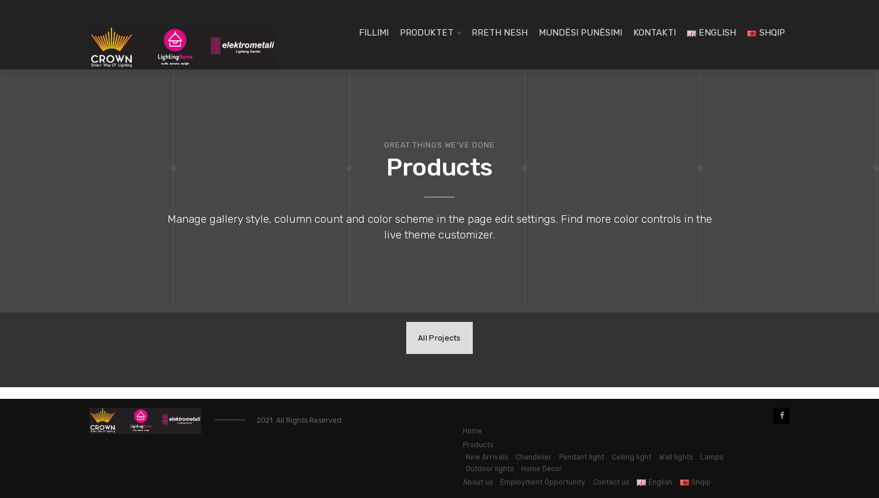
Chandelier (533, 457)
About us (478, 482)
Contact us (611, 482)
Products (478, 445)
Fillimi (374, 32)
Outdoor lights (490, 469)
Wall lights (676, 457)
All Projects (439, 338)
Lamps (711, 457)
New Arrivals (487, 457)
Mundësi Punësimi (580, 32)
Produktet (427, 32)
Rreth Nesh (500, 32)
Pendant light (581, 457)
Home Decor (541, 469)
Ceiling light (631, 457)
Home (472, 431)
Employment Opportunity (542, 482)
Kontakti (654, 32)
